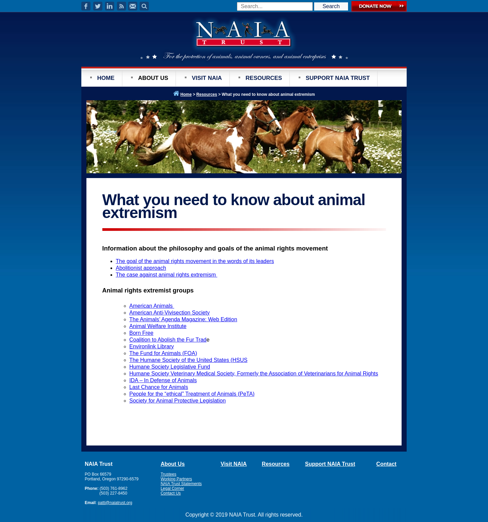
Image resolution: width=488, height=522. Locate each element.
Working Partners (176, 479)
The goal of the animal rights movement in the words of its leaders (195, 261)
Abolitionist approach (141, 268)
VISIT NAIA (207, 78)
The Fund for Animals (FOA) (163, 353)
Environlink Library (151, 346)
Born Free (141, 333)
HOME (106, 78)
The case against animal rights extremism (167, 275)
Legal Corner (172, 488)
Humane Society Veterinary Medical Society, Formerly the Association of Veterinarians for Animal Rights (253, 373)
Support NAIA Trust (330, 464)
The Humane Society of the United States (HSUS (188, 360)
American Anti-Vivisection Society (169, 313)
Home (185, 94)
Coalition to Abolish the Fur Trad (168, 340)
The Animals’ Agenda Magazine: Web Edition (183, 319)
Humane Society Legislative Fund (169, 367)
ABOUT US (153, 78)
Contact (386, 464)
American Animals (152, 306)
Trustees (168, 474)
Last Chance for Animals (158, 387)
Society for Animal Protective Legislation (177, 401)
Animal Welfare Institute (158, 326)
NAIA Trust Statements (181, 483)
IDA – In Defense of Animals (163, 380)
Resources (206, 94)
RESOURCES (264, 78)
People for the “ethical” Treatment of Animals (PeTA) (192, 394)
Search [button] (331, 6)
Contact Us (171, 493)
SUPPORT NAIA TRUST (338, 78)
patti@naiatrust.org (115, 502)
